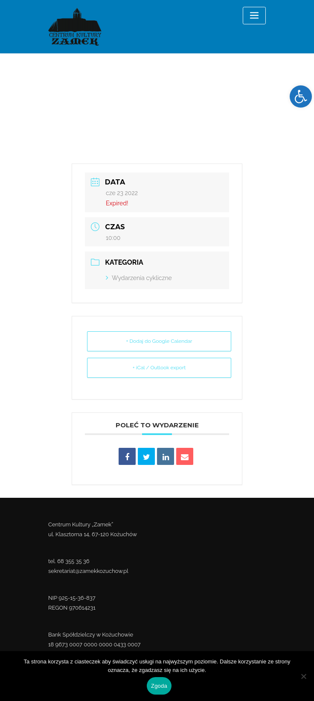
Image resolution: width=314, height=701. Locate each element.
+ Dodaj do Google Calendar (159, 341)
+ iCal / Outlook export (159, 368)
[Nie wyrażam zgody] (303, 676)
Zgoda (159, 686)
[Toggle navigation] (254, 15)
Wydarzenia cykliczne (139, 278)
